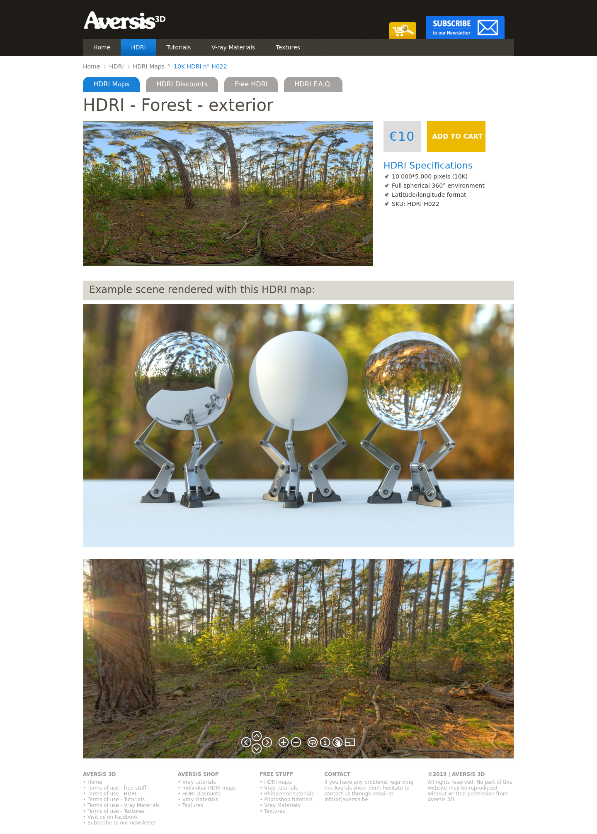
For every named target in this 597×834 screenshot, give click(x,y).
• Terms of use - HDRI (109, 794)
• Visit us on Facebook (110, 817)
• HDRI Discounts (199, 794)
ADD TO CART (456, 136)
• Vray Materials (198, 799)
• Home (92, 782)
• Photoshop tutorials (286, 799)
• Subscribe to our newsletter (119, 823)
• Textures (190, 805)
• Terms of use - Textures (114, 811)
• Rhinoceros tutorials (287, 794)
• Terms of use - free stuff (114, 788)
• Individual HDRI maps (207, 788)
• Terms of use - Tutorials (114, 799)
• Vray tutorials (197, 782)
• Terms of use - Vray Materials (121, 805)
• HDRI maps (276, 782)
